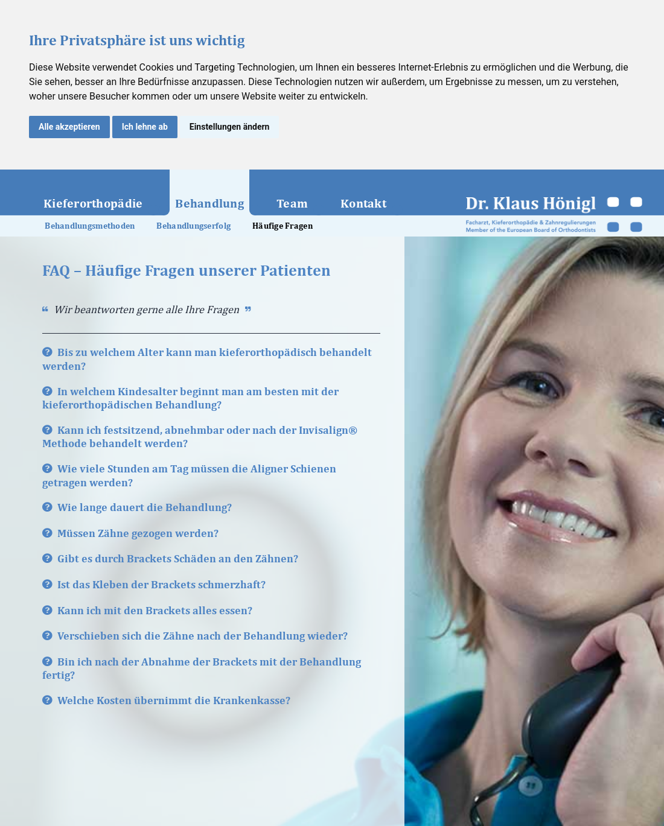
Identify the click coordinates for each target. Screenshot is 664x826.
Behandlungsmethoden (90, 225)
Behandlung (209, 203)
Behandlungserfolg (193, 225)
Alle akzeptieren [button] (69, 127)
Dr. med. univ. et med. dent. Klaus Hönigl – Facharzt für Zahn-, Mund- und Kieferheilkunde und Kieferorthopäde (554, 214)
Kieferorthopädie (92, 203)
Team (292, 203)
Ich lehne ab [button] (145, 127)
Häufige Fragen (282, 225)
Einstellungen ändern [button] (230, 127)
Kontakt (363, 203)
